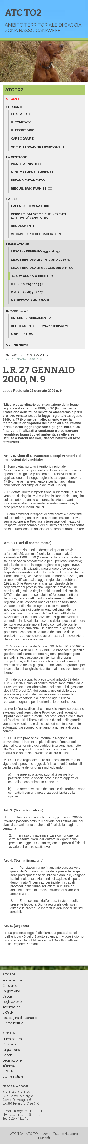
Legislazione (17, 244)
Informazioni (18, 311)
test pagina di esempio (19, 1018)
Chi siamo (14, 107)
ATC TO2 (14, 89)
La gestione (16, 157)
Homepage (11, 355)
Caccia (12, 199)
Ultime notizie (12, 1023)
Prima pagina (12, 980)
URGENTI (9, 1012)
